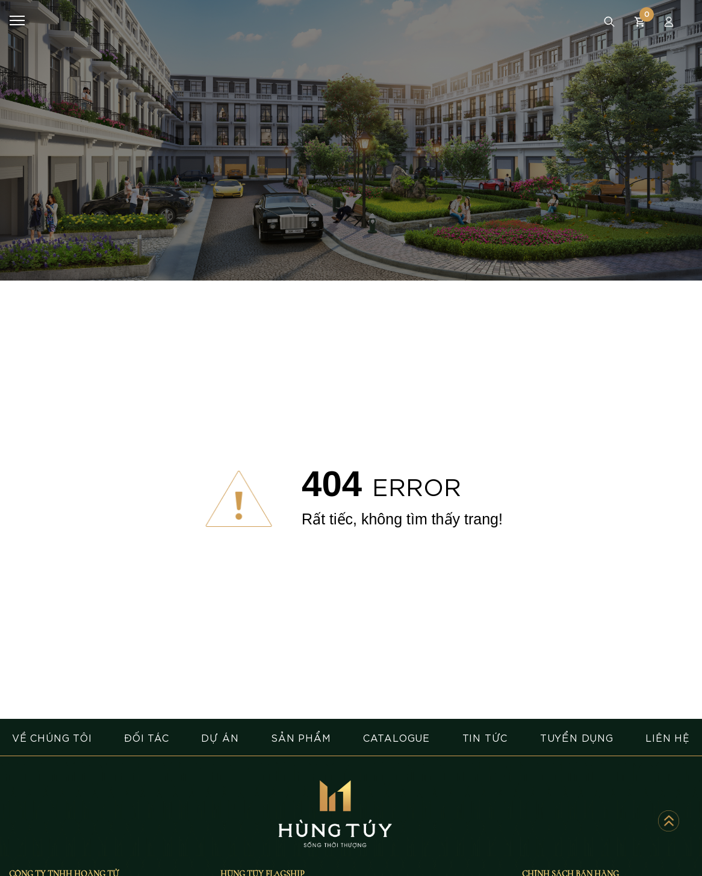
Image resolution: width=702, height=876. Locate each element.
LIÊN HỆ (667, 737)
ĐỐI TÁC (146, 737)
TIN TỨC (485, 737)
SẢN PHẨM (301, 737)
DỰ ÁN (219, 737)
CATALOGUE (396, 737)
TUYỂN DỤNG (576, 737)
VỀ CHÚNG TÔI (52, 737)
